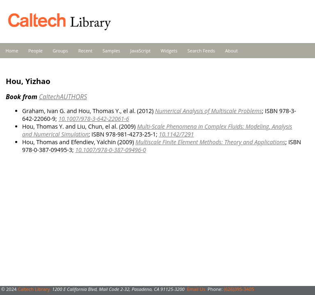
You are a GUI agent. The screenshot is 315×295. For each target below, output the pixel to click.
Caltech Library (34, 289)
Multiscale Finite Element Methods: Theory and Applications (210, 142)
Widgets (169, 51)
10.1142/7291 (176, 134)
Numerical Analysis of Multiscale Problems (208, 111)
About (231, 51)
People (35, 51)
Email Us (196, 289)
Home (12, 51)
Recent (85, 51)
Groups (60, 51)
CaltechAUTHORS (63, 96)
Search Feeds (201, 51)
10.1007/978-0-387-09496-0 (110, 150)
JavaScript (140, 51)
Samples (111, 51)
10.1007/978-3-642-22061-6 (93, 119)
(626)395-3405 (239, 289)
